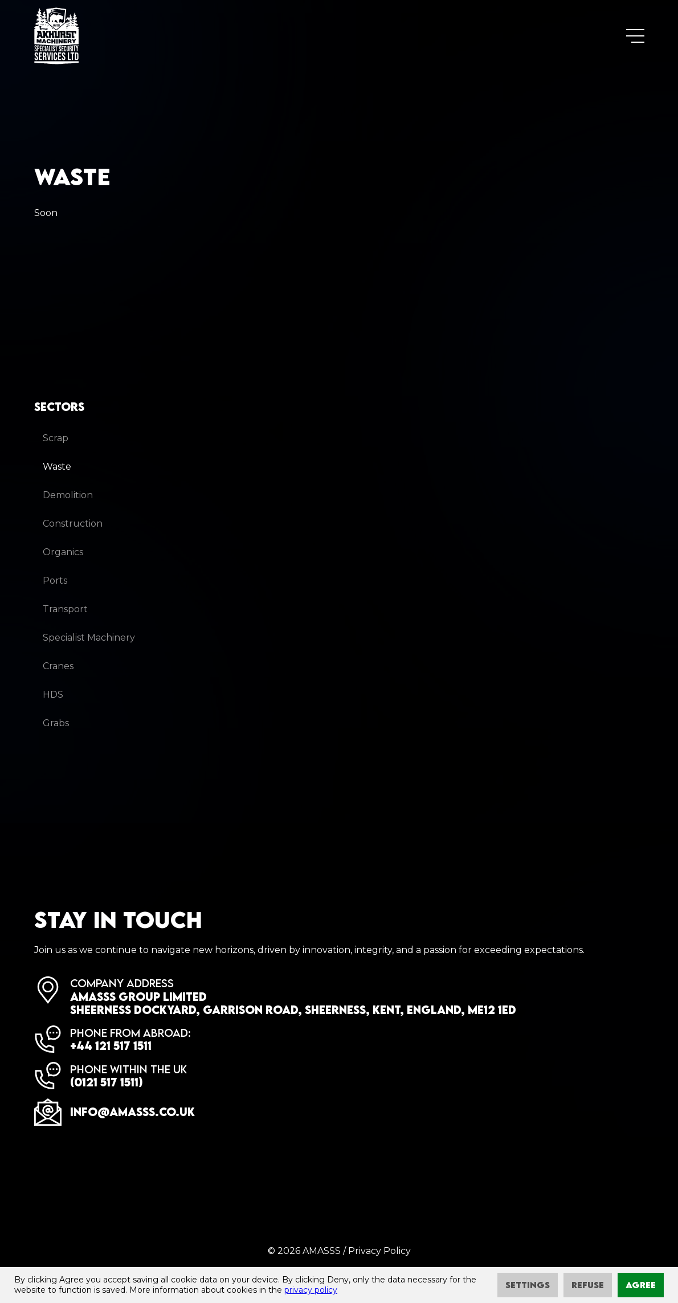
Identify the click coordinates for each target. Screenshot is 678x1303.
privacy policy (310, 1290)
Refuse (587, 1285)
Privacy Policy (379, 1250)
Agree (641, 1285)
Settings (527, 1285)
